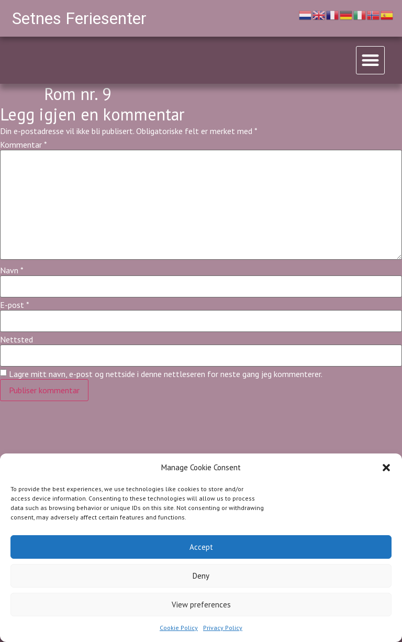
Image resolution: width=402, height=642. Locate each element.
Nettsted (16, 339)
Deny (201, 576)
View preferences (201, 605)
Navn (12, 270)
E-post (14, 305)
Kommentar (23, 144)
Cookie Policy (179, 628)
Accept (201, 547)
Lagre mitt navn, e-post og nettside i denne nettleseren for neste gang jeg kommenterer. (165, 374)
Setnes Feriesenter (79, 18)
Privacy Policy (222, 628)
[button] (386, 467)
